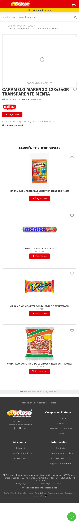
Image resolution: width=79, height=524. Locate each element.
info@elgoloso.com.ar (27, 483)
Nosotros (42, 402)
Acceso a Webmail (60, 458)
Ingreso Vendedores (60, 463)
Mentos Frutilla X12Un (39, 248)
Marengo (36, 99)
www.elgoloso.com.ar (52, 483)
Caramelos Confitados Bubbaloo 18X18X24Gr (39, 306)
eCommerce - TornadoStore (34, 493)
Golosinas (13, 25)
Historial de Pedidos (21, 453)
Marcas (52, 402)
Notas (61, 433)
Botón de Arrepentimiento (61, 453)
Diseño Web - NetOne (13, 493)
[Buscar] (75, 17)
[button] (73, 4)
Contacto (61, 448)
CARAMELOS (26, 25)
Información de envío (61, 428)
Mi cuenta (21, 448)
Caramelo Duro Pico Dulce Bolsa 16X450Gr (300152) (39, 363)
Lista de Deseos (21, 458)
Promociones (27, 402)
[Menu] (5, 4)
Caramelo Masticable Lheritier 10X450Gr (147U (39, 191)
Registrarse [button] (13, 114)
